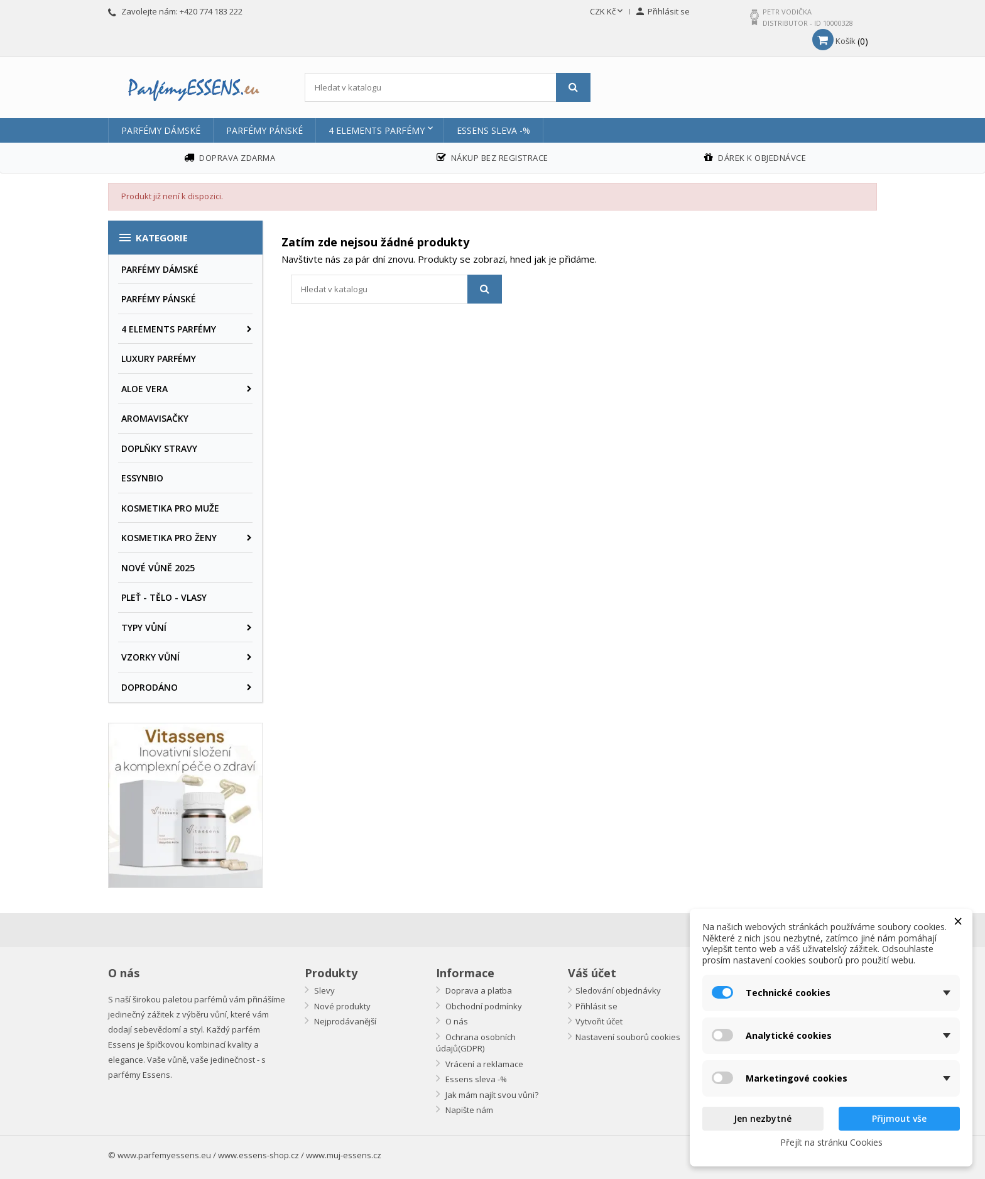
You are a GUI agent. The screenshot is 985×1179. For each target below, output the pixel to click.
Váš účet (592, 972)
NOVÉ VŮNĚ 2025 (158, 568)
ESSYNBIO (142, 478)
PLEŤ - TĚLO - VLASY (164, 597)
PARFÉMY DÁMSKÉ (160, 130)
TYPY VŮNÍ (143, 627)
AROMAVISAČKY (154, 418)
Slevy (323, 990)
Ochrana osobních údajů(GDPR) (476, 1043)
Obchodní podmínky (483, 1006)
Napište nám (468, 1110)
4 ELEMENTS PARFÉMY (377, 130)
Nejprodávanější (344, 1021)
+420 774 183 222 (211, 11)
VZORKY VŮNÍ (150, 657)
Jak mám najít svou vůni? (491, 1094)
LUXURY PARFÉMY (158, 359)
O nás (456, 1021)
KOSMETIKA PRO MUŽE (170, 508)
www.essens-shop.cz (258, 1155)
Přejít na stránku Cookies (831, 1142)
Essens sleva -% (493, 130)
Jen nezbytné (763, 1118)
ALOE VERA (144, 389)
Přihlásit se (596, 1006)
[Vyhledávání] (447, 87)
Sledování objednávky (618, 990)
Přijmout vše (899, 1118)
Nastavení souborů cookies (627, 1037)
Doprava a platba (478, 990)
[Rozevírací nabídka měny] (607, 12)
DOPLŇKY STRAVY (159, 448)
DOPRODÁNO (149, 687)
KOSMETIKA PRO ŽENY (169, 538)
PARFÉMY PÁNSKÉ (264, 130)
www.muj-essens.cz (343, 1155)
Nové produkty (341, 1006)
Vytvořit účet (599, 1021)
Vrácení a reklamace (483, 1064)
